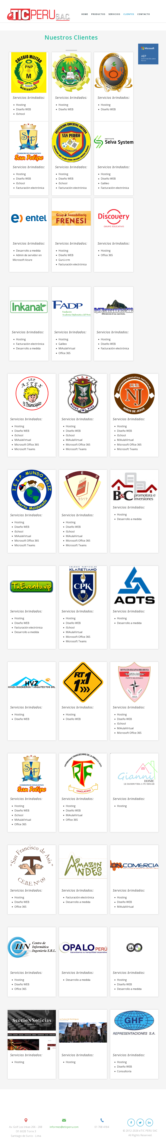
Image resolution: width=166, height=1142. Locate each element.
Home (84, 14)
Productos (98, 14)
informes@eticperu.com (64, 1127)
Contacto (143, 14)
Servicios (114, 14)
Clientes (128, 14)
